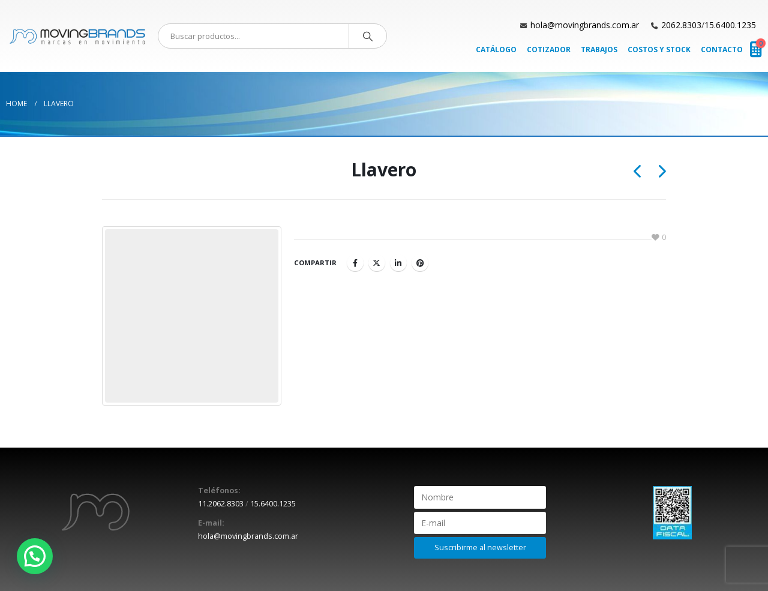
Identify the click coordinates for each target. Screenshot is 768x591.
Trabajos (599, 49)
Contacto (722, 49)
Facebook (355, 262)
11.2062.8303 (221, 504)
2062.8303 (681, 25)
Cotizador (549, 49)
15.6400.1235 (730, 25)
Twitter (376, 262)
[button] (35, 556)
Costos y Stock (659, 49)
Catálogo (496, 49)
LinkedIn (398, 262)
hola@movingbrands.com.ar (584, 25)
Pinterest (420, 262)
